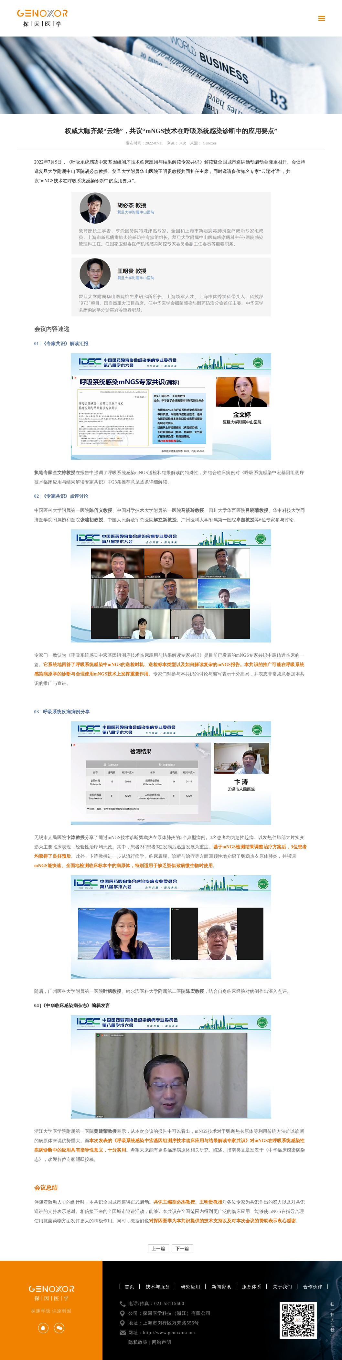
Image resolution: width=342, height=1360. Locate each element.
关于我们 (282, 1286)
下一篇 (182, 1248)
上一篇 (158, 1248)
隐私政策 (138, 1342)
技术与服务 (158, 1286)
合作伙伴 (313, 1286)
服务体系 (252, 1286)
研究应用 (190, 1286)
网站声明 (161, 1342)
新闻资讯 (221, 1286)
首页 (129, 1286)
